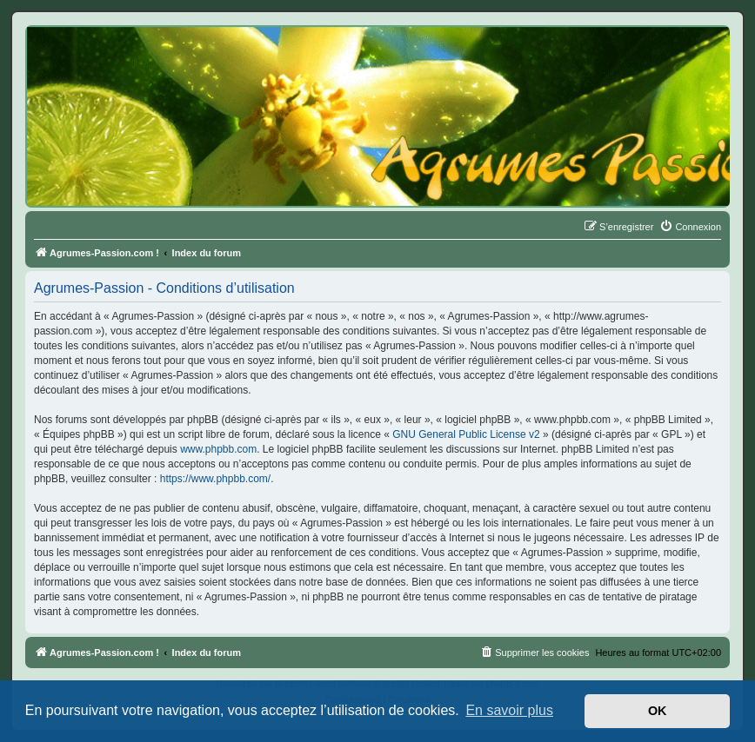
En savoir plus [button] (509, 710)
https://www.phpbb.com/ (215, 479)
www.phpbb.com (218, 449)
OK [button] (657, 711)
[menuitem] (690, 227)
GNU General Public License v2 (465, 434)
